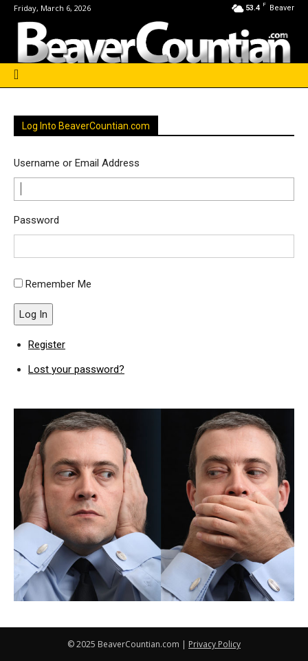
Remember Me (58, 284)
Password (36, 220)
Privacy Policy (214, 644)
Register (46, 344)
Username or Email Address (77, 163)
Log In (33, 314)
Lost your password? (76, 369)
